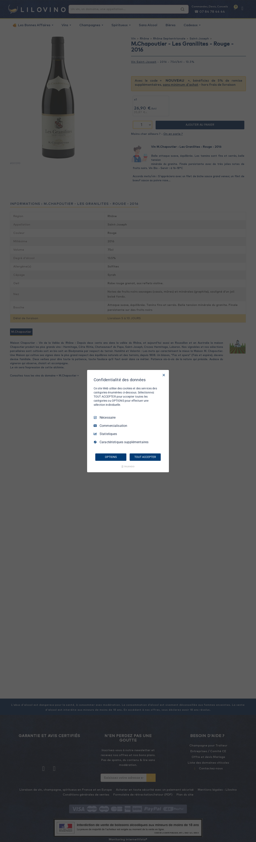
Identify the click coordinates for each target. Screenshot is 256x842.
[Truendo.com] (128, 466)
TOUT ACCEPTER (145, 457)
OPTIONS (111, 457)
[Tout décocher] (164, 375)
